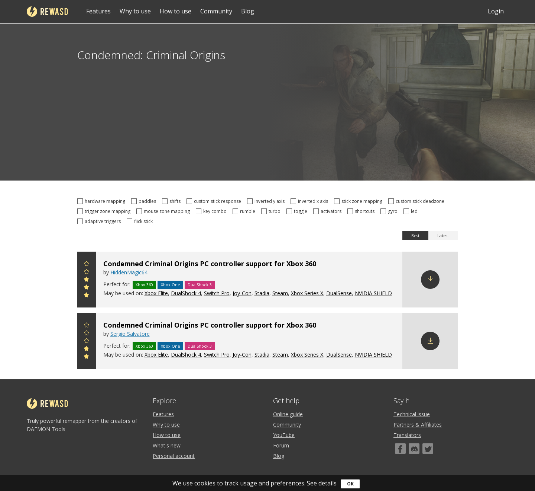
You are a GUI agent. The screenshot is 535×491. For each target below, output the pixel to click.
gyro (390, 211)
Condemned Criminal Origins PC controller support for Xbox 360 (209, 263)
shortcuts (362, 211)
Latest (443, 235)
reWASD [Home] (47, 11)
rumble (245, 211)
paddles (144, 201)
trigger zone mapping (105, 211)
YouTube (284, 435)
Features (98, 11)
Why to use (135, 11)
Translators (407, 435)
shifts (172, 201)
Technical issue (411, 414)
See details (322, 483)
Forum (281, 445)
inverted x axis (310, 201)
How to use (175, 11)
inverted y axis (267, 201)
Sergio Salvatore (130, 333)
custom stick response (215, 201)
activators (328, 211)
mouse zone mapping (164, 211)
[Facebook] (400, 448)
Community (216, 11)
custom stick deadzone (417, 201)
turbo (272, 211)
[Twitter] (427, 448)
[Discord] (414, 448)
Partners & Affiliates (417, 424)
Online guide (288, 414)
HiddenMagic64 (128, 272)
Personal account (174, 455)
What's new (167, 445)
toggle (297, 211)
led (411, 211)
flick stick (141, 221)
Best (415, 235)
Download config (430, 279)
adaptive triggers (100, 221)
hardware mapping (102, 201)
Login (496, 11)
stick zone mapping (359, 201)
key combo (212, 211)
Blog (247, 11)
